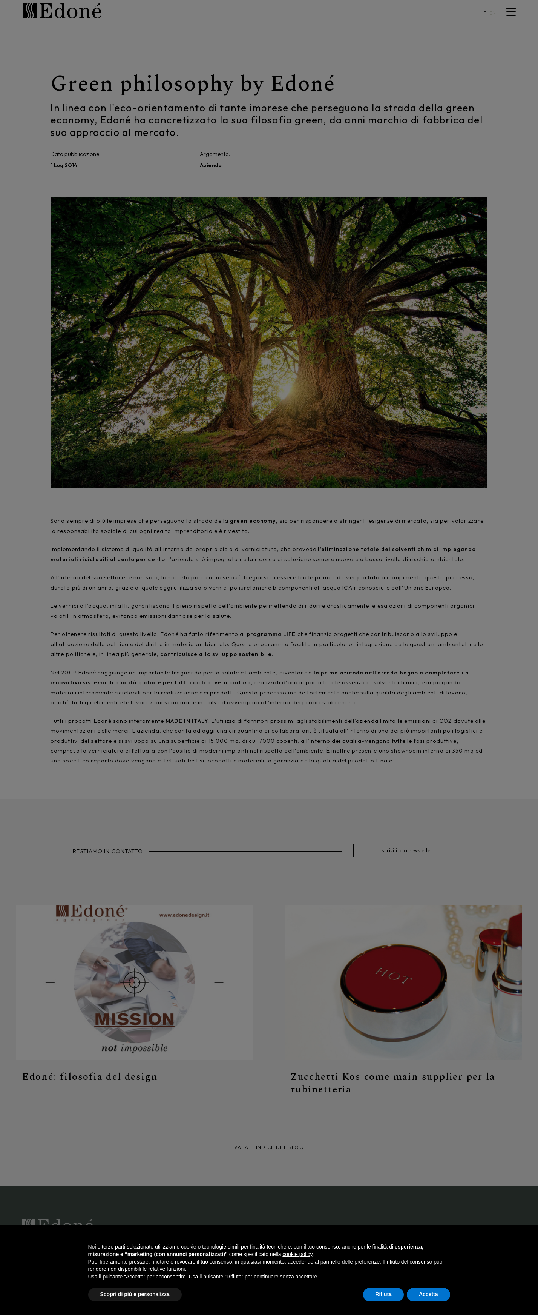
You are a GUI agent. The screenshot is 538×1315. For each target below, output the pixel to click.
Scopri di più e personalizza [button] (135, 1294)
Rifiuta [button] (383, 1294)
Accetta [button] (428, 1294)
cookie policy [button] (297, 1254)
